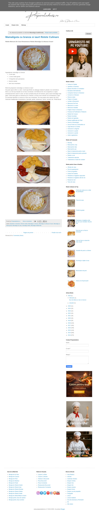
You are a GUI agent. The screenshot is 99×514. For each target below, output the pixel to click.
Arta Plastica (70, 474)
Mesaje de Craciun (14, 476)
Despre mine (15, 25)
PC (68, 502)
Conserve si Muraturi (73, 95)
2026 (69, 295)
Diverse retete (24, 223)
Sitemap (23, 25)
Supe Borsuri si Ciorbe (74, 126)
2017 (69, 325)
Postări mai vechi (56, 232)
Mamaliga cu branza (33, 223)
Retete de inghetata (73, 118)
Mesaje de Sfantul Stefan (16, 491)
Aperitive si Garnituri (15, 223)
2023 (69, 311)
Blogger (63, 509)
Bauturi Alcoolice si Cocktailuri (76, 88)
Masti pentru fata (72, 147)
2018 (69, 323)
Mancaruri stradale (73, 107)
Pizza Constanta (42, 483)
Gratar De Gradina (73, 173)
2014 (69, 332)
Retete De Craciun (73, 114)
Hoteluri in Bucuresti (43, 479)
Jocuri (69, 495)
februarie (72, 298)
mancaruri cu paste (73, 131)
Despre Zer (70, 485)
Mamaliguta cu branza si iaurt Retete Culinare (32, 37)
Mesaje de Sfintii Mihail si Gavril (17, 495)
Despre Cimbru (71, 481)
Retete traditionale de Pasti (75, 120)
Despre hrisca (71, 489)
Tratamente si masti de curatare (76, 159)
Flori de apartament (73, 169)
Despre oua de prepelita (73, 491)
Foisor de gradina (72, 171)
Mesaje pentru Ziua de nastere (17, 497)
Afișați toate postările (51, 32)
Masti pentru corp (72, 145)
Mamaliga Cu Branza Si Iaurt (46, 223)
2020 (69, 318)
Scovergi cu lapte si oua (82, 260)
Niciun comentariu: (27, 221)
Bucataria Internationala (74, 90)
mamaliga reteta (26, 225)
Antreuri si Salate (72, 84)
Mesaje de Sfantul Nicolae (16, 489)
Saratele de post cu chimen (83, 250)
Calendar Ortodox (72, 479)
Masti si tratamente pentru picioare (77, 153)
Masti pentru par (72, 149)
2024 (69, 308)
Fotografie (70, 493)
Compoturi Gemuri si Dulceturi (76, 93)
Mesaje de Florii (13, 479)
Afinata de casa (72, 167)
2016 (69, 328)
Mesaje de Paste (13, 483)
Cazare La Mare (42, 474)
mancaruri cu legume (73, 128)
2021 (69, 315)
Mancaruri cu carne (73, 105)
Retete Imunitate (72, 116)
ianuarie (71, 303)
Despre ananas (71, 487)
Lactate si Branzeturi (73, 101)
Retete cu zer (71, 155)
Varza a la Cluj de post (82, 280)
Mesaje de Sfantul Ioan (15, 487)
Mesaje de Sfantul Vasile (15, 493)
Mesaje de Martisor (14, 481)
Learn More (47, 9)
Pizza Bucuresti (42, 481)
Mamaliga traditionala (36, 225)
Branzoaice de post (81, 270)
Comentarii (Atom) (18, 235)
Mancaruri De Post (73, 103)
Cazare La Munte (43, 476)
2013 (69, 335)
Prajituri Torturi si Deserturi (75, 110)
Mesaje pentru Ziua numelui (16, 500)
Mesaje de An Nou (14, 474)
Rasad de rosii (71, 180)
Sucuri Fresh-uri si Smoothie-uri (76, 124)
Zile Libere (70, 504)
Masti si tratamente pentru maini (76, 151)
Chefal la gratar (80, 210)
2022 (69, 313)
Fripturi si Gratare (72, 99)
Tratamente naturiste (73, 157)
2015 (69, 330)
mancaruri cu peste (73, 133)
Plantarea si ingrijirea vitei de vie (76, 177)
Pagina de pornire (28, 232)
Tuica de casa (71, 182)
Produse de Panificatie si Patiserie (77, 112)
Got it (55, 9)
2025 (69, 306)
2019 (69, 320)
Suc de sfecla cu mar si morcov (77, 300)
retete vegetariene (73, 135)
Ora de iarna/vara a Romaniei (75, 500)
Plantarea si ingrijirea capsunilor (76, 175)
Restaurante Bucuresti (44, 485)
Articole (69, 476)
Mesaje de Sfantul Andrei (15, 485)
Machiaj (70, 142)
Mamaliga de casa (17, 225)
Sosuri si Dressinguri (73, 122)
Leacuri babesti (71, 497)
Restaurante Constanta (44, 487)
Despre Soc (70, 483)
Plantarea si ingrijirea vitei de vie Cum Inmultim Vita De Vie (84, 222)
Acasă (7, 25)
